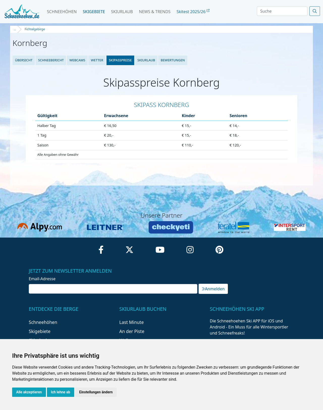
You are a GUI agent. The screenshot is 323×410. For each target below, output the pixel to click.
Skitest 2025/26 (193, 11)
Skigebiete (94, 11)
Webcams (77, 60)
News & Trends (155, 11)
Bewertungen (173, 60)
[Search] (282, 11)
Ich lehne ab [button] (60, 392)
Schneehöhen (62, 11)
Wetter (97, 60)
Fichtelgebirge (35, 29)
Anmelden (213, 289)
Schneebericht (51, 60)
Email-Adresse (42, 278)
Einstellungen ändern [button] (96, 392)
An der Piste (131, 331)
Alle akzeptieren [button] (29, 392)
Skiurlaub (122, 11)
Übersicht (24, 60)
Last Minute (131, 322)
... (15, 29)
